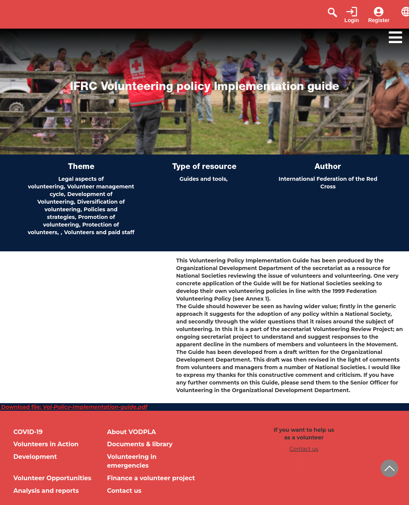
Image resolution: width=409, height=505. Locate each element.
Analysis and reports (46, 490)
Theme (81, 167)
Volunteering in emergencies (132, 461)
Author (328, 167)
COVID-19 (28, 432)
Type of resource (204, 167)
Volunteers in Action (46, 444)
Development (35, 456)
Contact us (124, 490)
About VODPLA (131, 432)
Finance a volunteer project (151, 478)
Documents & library (140, 444)
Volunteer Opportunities (52, 478)
